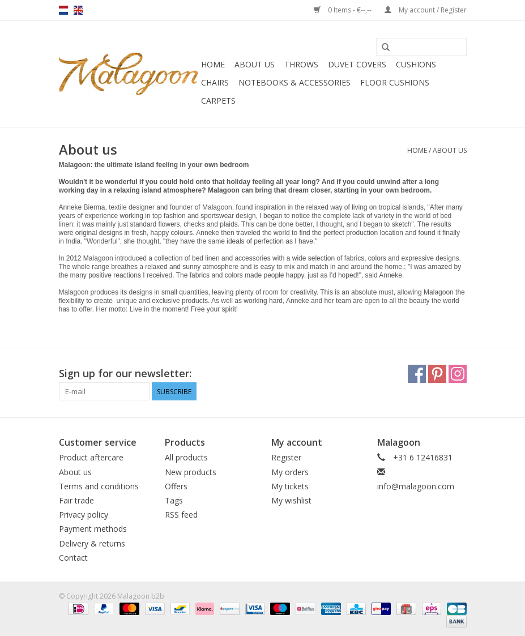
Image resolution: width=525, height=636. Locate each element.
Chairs (215, 82)
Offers (176, 486)
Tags (174, 500)
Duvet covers (357, 64)
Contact (73, 557)
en (78, 10)
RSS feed (181, 514)
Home (213, 64)
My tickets (290, 486)
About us (254, 64)
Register (286, 457)
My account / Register (426, 10)
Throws (301, 64)
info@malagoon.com (415, 486)
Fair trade (76, 500)
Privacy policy (83, 514)
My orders (290, 472)
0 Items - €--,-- (343, 10)
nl (63, 10)
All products (186, 457)
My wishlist (291, 500)
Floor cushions (394, 82)
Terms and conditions (99, 486)
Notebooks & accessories (294, 82)
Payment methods (93, 528)
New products (190, 472)
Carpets (218, 100)
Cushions (416, 64)
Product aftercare (91, 457)
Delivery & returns (92, 543)
